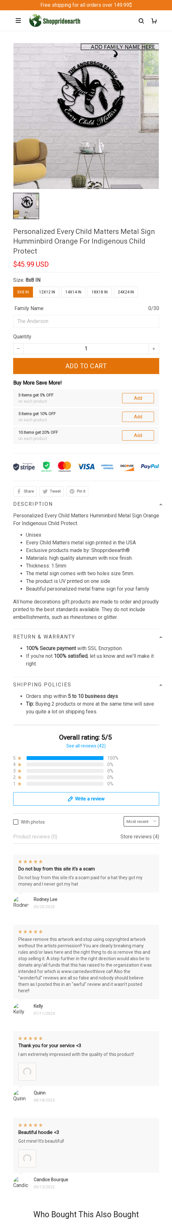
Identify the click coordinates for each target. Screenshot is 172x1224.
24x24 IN (126, 292)
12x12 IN (47, 292)
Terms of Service (32, 1112)
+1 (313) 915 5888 (34, 952)
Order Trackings (30, 1025)
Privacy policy (29, 1079)
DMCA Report (71, 1195)
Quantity (22, 337)
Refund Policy (29, 1090)
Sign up (143, 1168)
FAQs (19, 1035)
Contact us (25, 1014)
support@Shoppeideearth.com (47, 961)
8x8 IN (33, 280)
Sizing (20, 1046)
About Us (23, 1003)
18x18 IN (100, 292)
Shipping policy (30, 1101)
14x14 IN (73, 292)
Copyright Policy (31, 1123)
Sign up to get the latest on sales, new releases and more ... (79, 1155)
